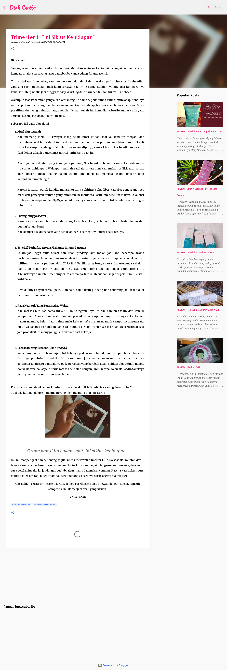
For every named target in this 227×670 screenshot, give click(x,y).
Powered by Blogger (113, 665)
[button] (13, 49)
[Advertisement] (77, 576)
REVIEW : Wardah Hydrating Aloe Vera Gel (199, 131)
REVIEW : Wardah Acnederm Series (195, 252)
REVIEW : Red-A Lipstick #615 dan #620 (198, 310)
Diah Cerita (22, 7)
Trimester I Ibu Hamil (45, 504)
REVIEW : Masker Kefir (189, 367)
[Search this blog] (207, 7)
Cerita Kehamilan (21, 504)
